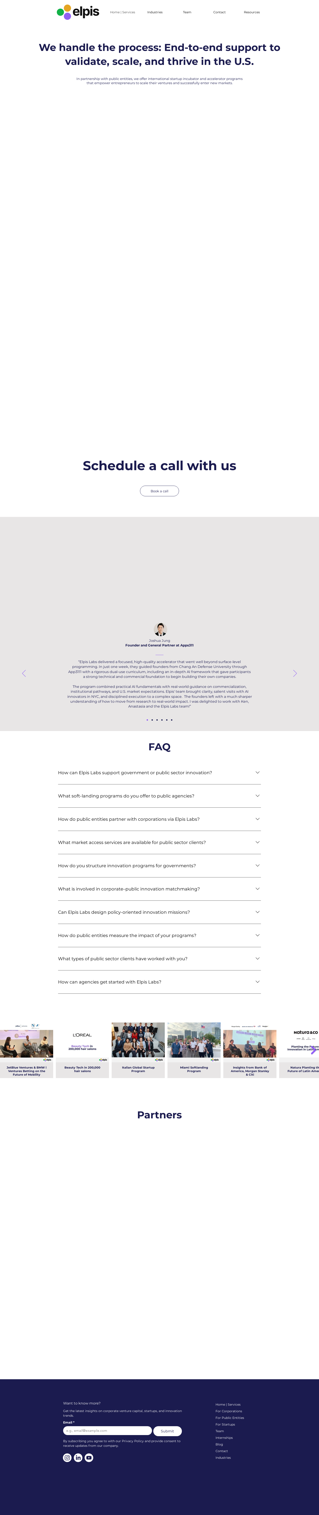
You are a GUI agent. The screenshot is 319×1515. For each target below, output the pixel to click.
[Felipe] (152, 720)
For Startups (225, 1424)
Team (220, 1431)
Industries (223, 1458)
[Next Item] (313, 1050)
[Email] (106, 1431)
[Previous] (24, 673)
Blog (219, 1444)
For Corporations (229, 1411)
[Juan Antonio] (166, 720)
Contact (222, 1451)
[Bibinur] (162, 720)
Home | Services (228, 1404)
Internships (224, 1438)
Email (68, 1422)
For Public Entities (230, 1418)
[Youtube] (89, 1457)
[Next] (295, 673)
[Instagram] (67, 1457)
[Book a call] (159, 491)
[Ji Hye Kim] (171, 720)
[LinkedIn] (78, 1457)
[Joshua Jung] (147, 720)
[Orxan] (157, 720)
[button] (252, 12)
